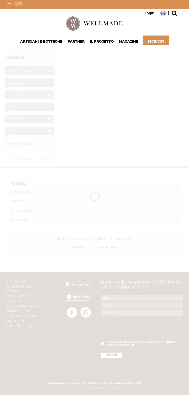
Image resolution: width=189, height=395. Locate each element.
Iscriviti (155, 42)
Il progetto (101, 42)
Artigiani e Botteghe (42, 42)
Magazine (127, 42)
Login (149, 13)
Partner (76, 42)
